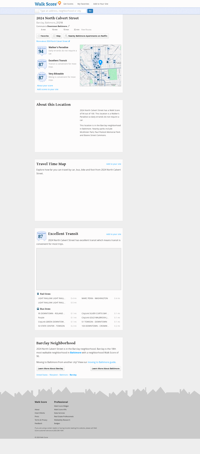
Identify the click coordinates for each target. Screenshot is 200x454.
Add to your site (113, 164)
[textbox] (62, 11)
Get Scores (68, 4)
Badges (57, 423)
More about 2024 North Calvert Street (52, 41)
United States (42, 375)
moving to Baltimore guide (102, 362)
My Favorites (83, 4)
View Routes (86, 30)
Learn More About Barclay (50, 368)
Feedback (38, 423)
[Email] (45, 406)
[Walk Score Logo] (48, 3)
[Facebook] (40, 406)
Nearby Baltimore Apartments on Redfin (86, 36)
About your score (45, 86)
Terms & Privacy (41, 420)
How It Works (40, 413)
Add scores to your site (47, 89)
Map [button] (57, 36)
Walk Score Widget (61, 406)
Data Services (59, 413)
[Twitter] (36, 406)
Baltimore (50, 22)
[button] (37, 11)
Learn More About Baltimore (105, 368)
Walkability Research (62, 420)
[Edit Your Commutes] (68, 26)
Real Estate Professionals (64, 417)
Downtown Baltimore (57, 26)
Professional (61, 402)
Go (90, 11)
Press (37, 417)
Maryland (54, 375)
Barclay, (40, 22)
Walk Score (41, 402)
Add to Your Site (100, 4)
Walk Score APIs (60, 410)
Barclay (73, 375)
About (37, 410)
